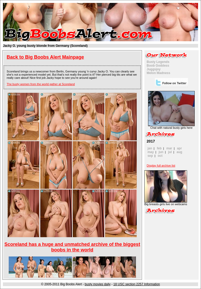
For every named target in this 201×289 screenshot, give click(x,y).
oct (160, 156)
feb (159, 148)
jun (161, 152)
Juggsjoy (154, 69)
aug (179, 152)
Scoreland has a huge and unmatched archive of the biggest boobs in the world (72, 247)
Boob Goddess (158, 65)
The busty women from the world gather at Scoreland (41, 84)
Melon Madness (158, 73)
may (151, 152)
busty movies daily (98, 284)
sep (150, 156)
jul (170, 152)
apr (179, 148)
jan (150, 148)
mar (169, 148)
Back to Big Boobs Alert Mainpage (45, 57)
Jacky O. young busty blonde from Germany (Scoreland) (45, 46)
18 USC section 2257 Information (136, 284)
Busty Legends (158, 62)
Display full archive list (161, 165)
